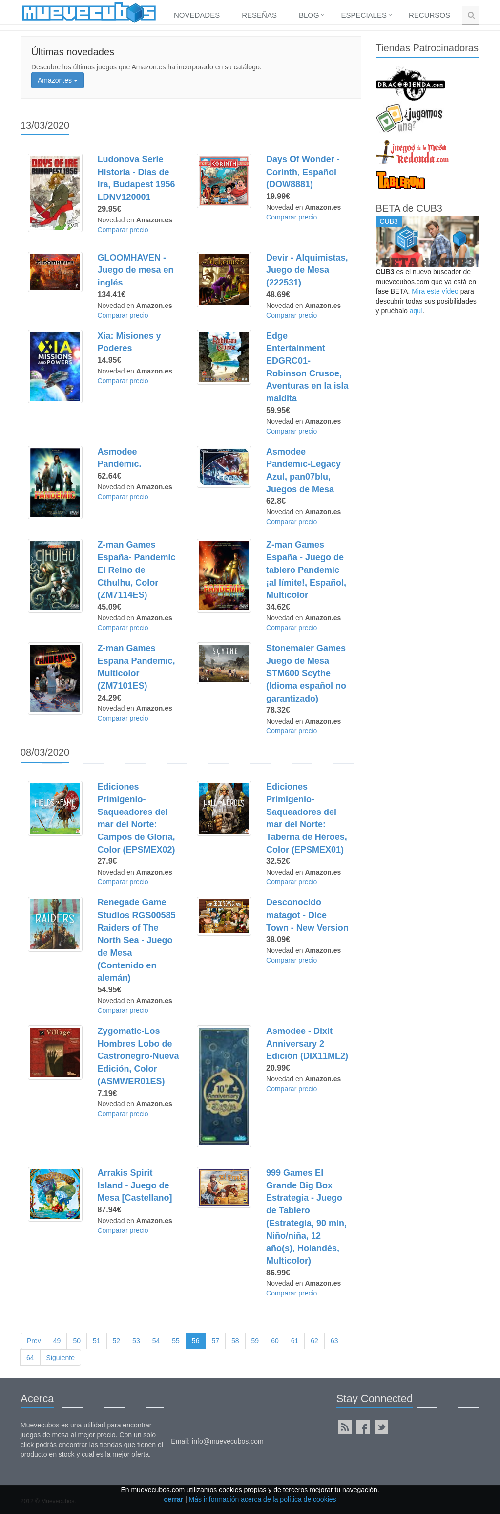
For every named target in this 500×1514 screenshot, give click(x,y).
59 (255, 1341)
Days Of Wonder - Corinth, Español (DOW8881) (303, 171)
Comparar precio (122, 230)
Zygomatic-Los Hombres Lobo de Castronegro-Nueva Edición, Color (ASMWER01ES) (138, 1056)
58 (235, 1341)
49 (57, 1341)
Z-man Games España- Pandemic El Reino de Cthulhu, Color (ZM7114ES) (136, 570)
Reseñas (259, 15)
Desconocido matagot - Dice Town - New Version (307, 915)
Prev (34, 1341)
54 (156, 1341)
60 (275, 1341)
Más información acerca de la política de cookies (262, 1499)
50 (77, 1341)
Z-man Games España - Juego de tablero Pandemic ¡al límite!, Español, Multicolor (306, 570)
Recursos (429, 15)
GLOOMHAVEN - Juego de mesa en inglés (135, 270)
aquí (416, 311)
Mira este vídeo (435, 291)
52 (117, 1341)
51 (97, 1341)
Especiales (364, 15)
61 (295, 1341)
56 (196, 1341)
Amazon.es (58, 80)
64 (30, 1357)
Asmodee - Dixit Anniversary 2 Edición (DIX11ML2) (307, 1043)
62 (314, 1341)
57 (215, 1341)
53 (136, 1341)
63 (334, 1341)
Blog (309, 15)
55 (176, 1341)
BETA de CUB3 (409, 208)
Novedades (197, 15)
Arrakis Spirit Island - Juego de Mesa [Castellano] (134, 1185)
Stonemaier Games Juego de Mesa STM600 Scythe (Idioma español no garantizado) (306, 673)
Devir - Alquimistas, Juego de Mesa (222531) (307, 270)
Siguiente (60, 1357)
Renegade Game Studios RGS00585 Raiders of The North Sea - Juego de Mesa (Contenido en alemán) (136, 940)
